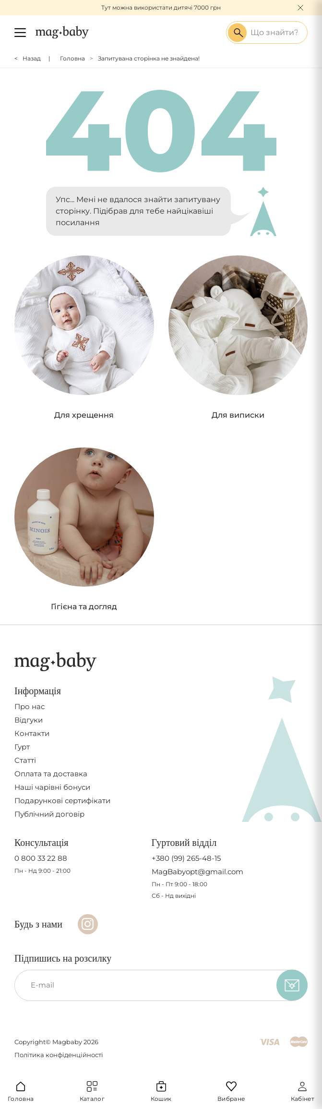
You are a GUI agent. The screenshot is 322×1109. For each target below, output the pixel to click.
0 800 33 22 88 (40, 858)
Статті (25, 760)
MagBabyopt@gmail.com (197, 872)
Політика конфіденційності (58, 1055)
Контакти (31, 733)
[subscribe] (292, 985)
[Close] (300, 8)
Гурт (22, 747)
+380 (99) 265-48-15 (186, 858)
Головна (72, 58)
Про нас (29, 706)
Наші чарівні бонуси (52, 787)
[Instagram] (88, 924)
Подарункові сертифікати (62, 800)
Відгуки (28, 720)
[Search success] (237, 32)
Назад (32, 58)
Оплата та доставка (50, 774)
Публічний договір (49, 814)
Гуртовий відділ (184, 842)
